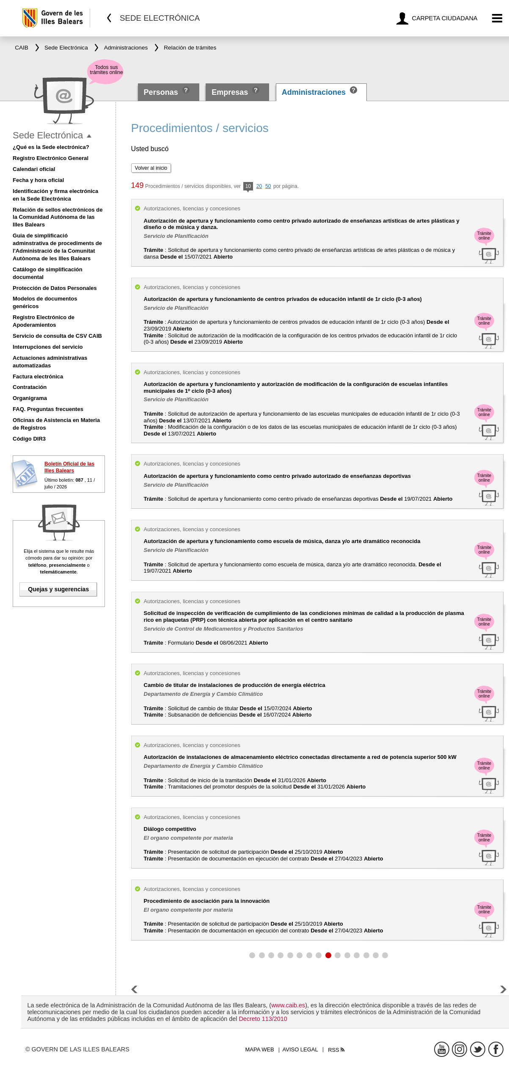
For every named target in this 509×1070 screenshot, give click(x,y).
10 (248, 186)
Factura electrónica (38, 376)
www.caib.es (288, 1005)
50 (268, 186)
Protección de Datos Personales (55, 288)
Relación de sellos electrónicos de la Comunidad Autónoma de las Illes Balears (57, 217)
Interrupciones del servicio (48, 347)
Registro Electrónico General (50, 158)
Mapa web (259, 1049)
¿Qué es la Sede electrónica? (51, 147)
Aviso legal (300, 1049)
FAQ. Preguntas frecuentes (48, 409)
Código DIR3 (29, 439)
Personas (162, 92)
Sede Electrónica (48, 135)
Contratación (30, 387)
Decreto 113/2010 (263, 1018)
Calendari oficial (34, 169)
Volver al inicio (151, 168)
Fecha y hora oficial (38, 180)
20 (259, 186)
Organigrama (30, 398)
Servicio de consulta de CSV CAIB (57, 336)
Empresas (230, 92)
